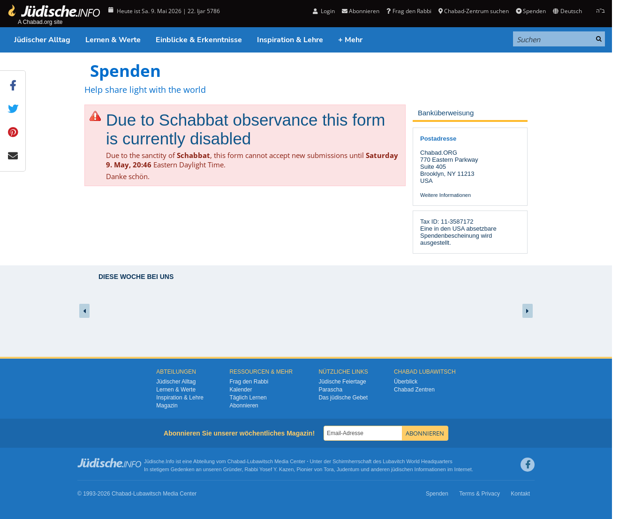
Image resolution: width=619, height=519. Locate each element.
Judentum (348, 469)
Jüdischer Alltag (42, 40)
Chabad (236, 461)
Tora (328, 469)
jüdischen (402, 469)
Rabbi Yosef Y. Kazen (269, 469)
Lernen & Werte (113, 40)
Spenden (531, 11)
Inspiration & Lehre (290, 40)
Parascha (330, 389)
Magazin (166, 405)
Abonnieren (360, 11)
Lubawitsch (260, 461)
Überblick (405, 381)
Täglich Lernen (247, 397)
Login (324, 11)
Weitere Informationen (445, 195)
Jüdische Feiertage (342, 381)
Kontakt (520, 493)
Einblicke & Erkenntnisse (199, 40)
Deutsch (567, 11)
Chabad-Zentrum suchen (473, 11)
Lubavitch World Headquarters (417, 461)
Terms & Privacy (479, 493)
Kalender (240, 389)
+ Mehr (350, 40)
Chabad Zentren (414, 389)
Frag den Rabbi (408, 11)
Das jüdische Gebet (343, 397)
